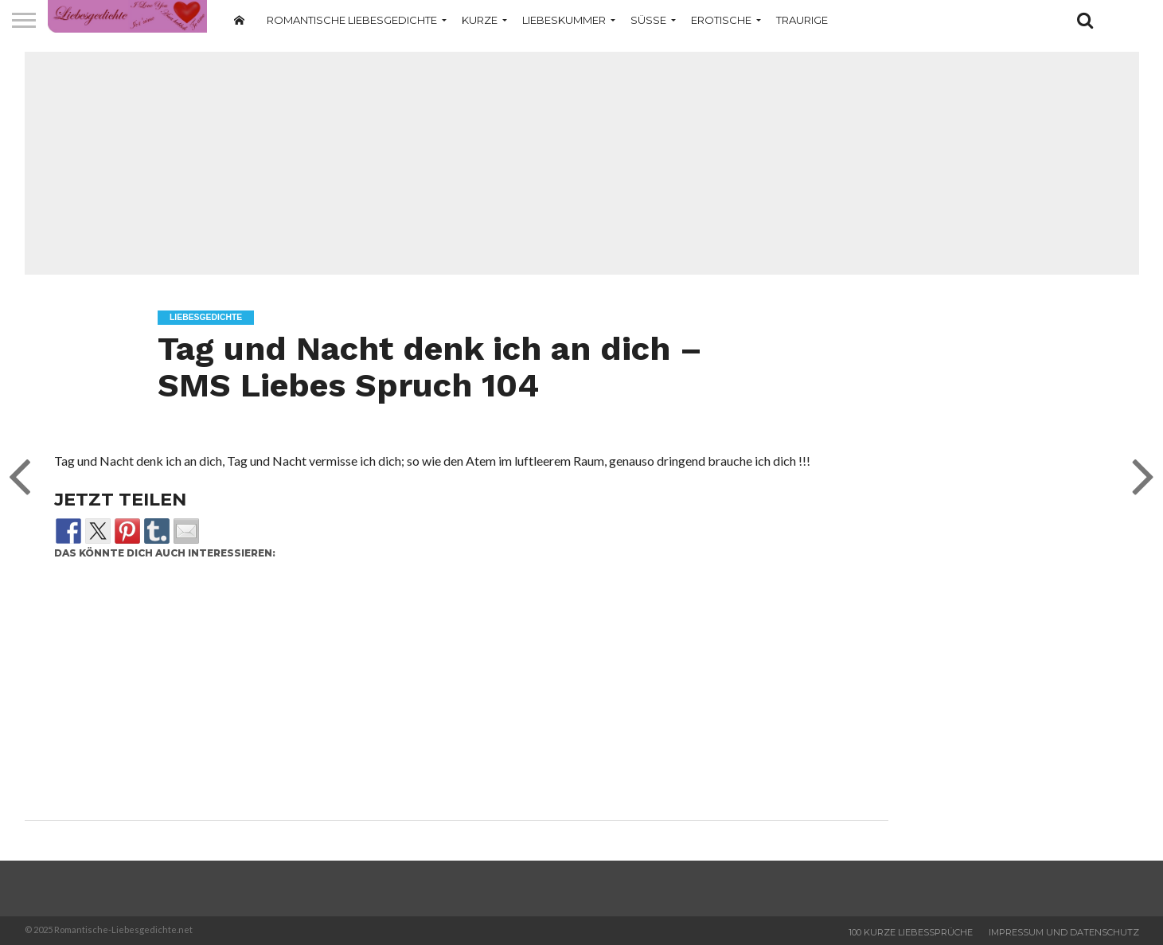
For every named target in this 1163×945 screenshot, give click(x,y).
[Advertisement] (582, 163)
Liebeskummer (564, 20)
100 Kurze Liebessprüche (911, 932)
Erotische (721, 20)
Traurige (802, 20)
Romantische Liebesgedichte (352, 20)
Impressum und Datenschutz (1064, 932)
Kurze (480, 20)
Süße (648, 20)
